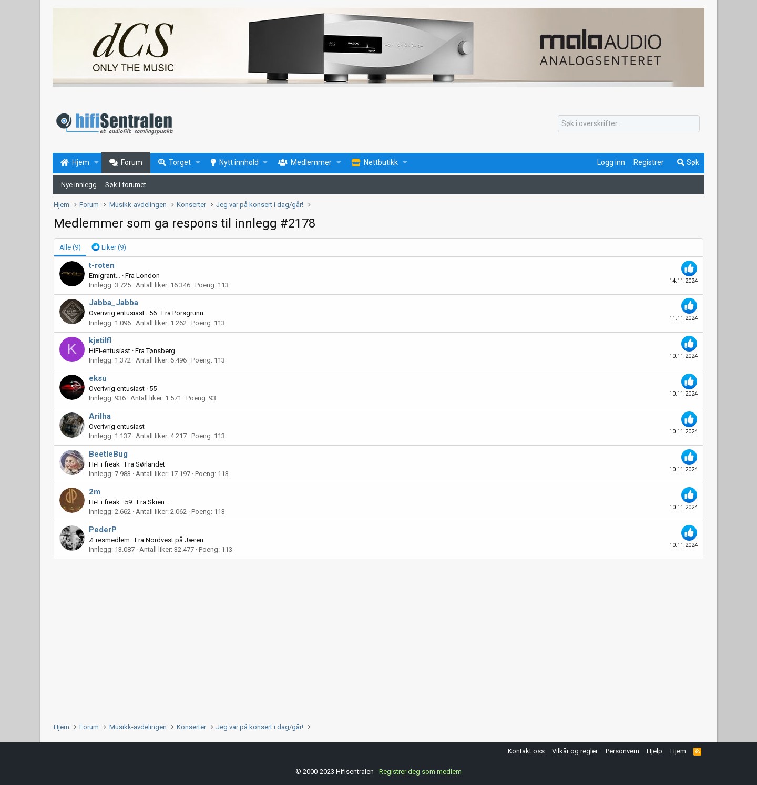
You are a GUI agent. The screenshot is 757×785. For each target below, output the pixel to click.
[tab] (108, 247)
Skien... (158, 502)
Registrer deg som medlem (420, 772)
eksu (98, 378)
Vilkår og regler (575, 751)
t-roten (102, 265)
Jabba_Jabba (113, 302)
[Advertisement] (369, 637)
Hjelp (654, 751)
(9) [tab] (70, 247)
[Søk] (629, 124)
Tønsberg (160, 351)
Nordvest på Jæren (174, 540)
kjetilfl (100, 340)
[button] (96, 162)
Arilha (100, 416)
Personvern (622, 751)
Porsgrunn (187, 313)
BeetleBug (108, 454)
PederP (103, 529)
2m (94, 492)
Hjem (678, 751)
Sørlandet (150, 464)
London (148, 276)
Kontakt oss (526, 751)
